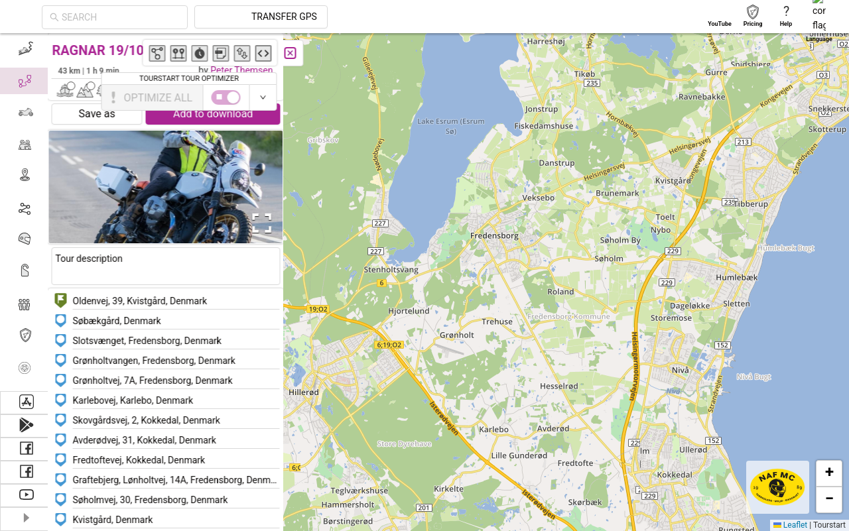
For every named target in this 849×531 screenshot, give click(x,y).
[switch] (791, 97)
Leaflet (790, 525)
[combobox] (240, 17)
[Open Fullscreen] (264, 223)
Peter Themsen (247, 70)
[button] (538, 107)
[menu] (26, 212)
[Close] (295, 53)
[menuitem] (26, 49)
